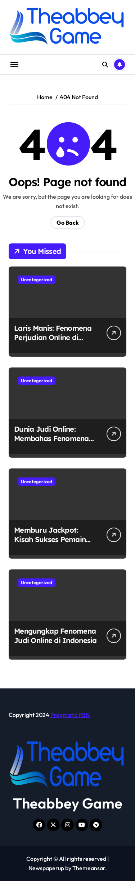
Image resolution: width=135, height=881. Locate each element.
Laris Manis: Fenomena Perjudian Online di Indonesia (52, 337)
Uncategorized (36, 279)
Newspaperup (46, 868)
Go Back (68, 222)
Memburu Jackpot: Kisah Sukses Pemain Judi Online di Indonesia (55, 539)
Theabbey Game (67, 803)
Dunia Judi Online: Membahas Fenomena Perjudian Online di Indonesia (51, 443)
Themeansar (88, 868)
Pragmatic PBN (70, 714)
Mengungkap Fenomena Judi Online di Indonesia (55, 635)
